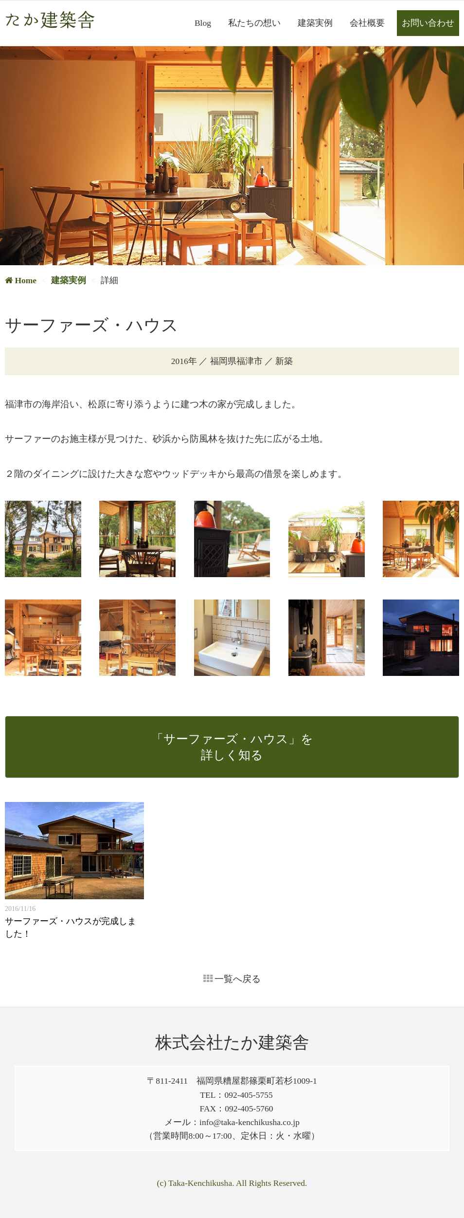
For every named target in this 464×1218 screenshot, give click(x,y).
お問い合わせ (428, 23)
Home (20, 280)
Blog (203, 23)
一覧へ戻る (232, 979)
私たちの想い (254, 23)
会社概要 (367, 23)
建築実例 (315, 23)
